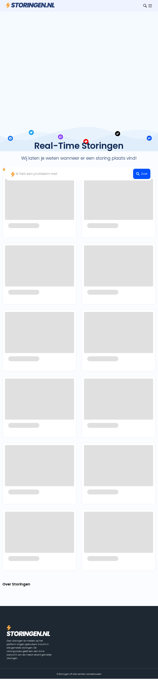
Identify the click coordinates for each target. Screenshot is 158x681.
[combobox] (79, 173)
